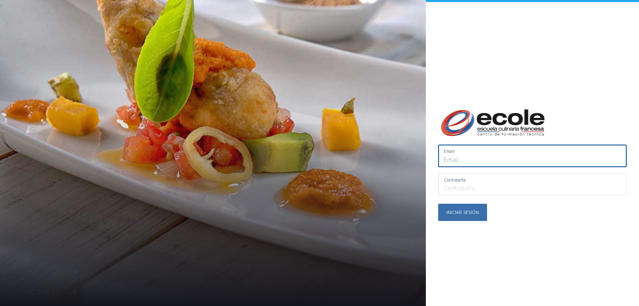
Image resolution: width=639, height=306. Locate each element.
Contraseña (455, 180)
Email (449, 151)
